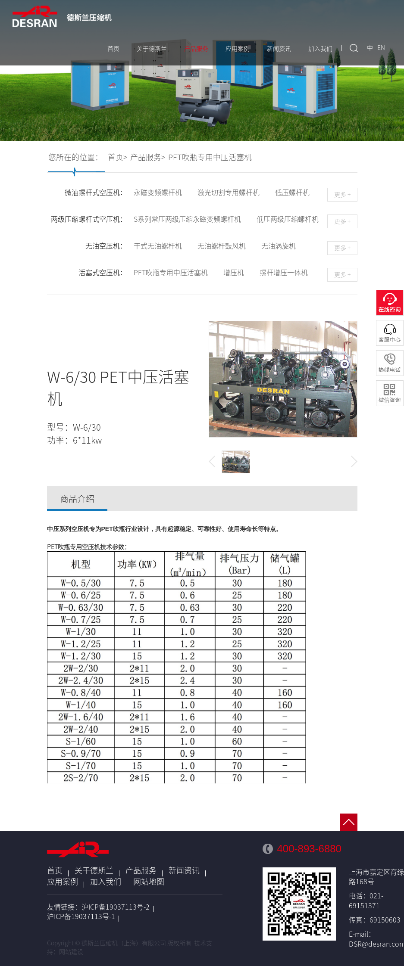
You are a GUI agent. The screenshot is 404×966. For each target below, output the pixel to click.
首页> (118, 157)
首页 (113, 49)
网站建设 (71, 952)
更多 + (342, 195)
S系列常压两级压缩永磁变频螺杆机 (187, 219)
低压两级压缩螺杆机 (288, 219)
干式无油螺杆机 (158, 245)
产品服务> (148, 157)
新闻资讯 (279, 49)
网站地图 (148, 881)
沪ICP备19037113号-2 (115, 907)
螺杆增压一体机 (284, 272)
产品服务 (196, 49)
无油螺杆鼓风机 (221, 245)
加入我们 (320, 49)
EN (381, 48)
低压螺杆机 (292, 192)
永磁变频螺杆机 (158, 192)
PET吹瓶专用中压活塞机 (210, 157)
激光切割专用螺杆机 (228, 192)
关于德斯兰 (152, 49)
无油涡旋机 (278, 245)
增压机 (233, 272)
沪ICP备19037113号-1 (81, 916)
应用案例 (237, 49)
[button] (212, 461)
